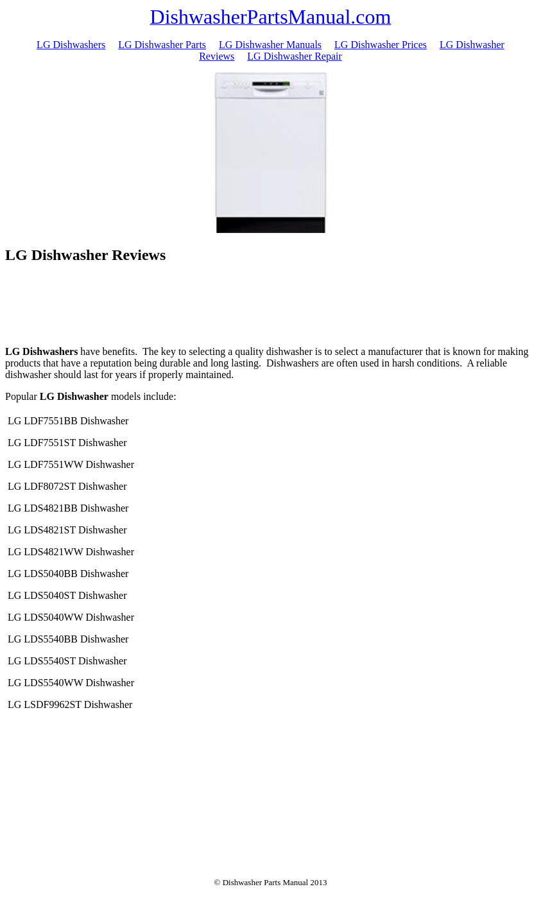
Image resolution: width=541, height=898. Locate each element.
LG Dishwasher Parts (162, 44)
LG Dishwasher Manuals (270, 44)
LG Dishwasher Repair (294, 56)
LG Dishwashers (71, 44)
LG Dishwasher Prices (380, 44)
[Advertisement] (270, 307)
